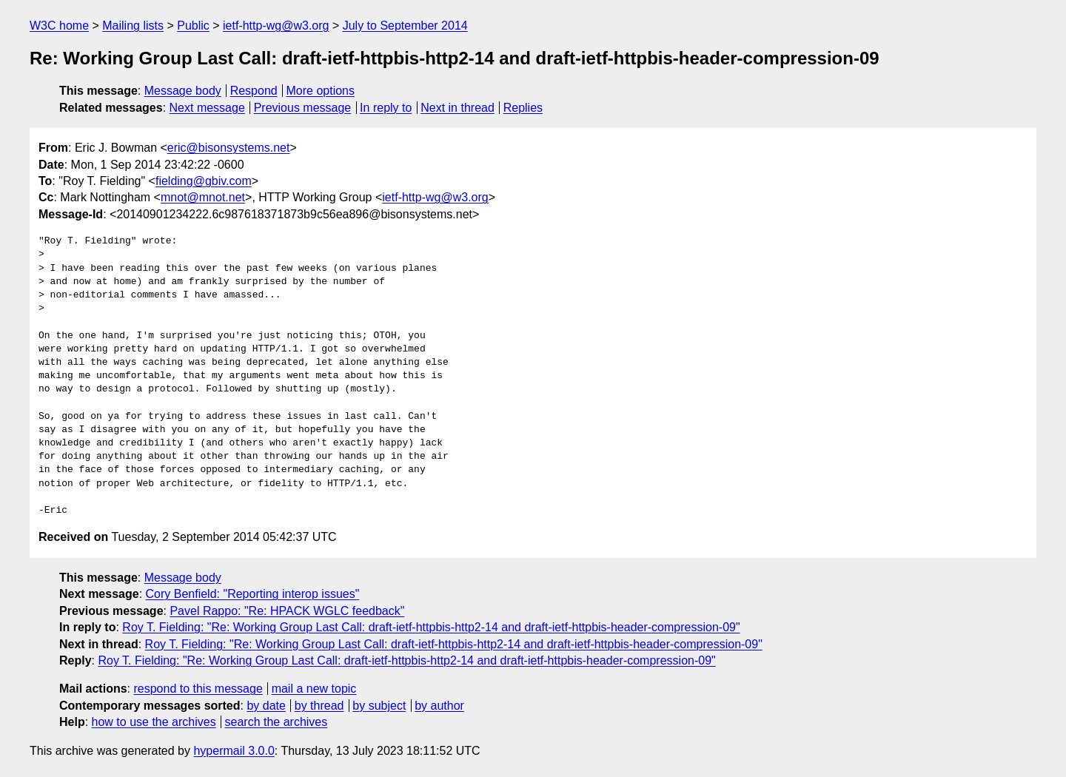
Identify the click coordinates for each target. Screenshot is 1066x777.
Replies (523, 107)
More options (320, 90)
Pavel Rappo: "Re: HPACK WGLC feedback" (287, 611)
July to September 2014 (405, 25)
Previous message (303, 107)
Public (193, 25)
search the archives (276, 722)
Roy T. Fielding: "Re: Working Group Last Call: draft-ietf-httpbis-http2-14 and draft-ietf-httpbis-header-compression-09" (431, 627)
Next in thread (457, 107)
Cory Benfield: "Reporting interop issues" (253, 594)
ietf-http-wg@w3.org (276, 25)
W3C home (59, 25)
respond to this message (197, 688)
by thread (319, 705)
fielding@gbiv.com (203, 181)
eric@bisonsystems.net (228, 147)
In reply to (386, 107)
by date (266, 705)
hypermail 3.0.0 (233, 750)
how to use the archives (154, 722)
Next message (207, 107)
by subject (379, 705)
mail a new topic (314, 688)
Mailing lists (133, 25)
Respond (254, 90)
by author (439, 705)
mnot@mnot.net (203, 197)
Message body (182, 90)
